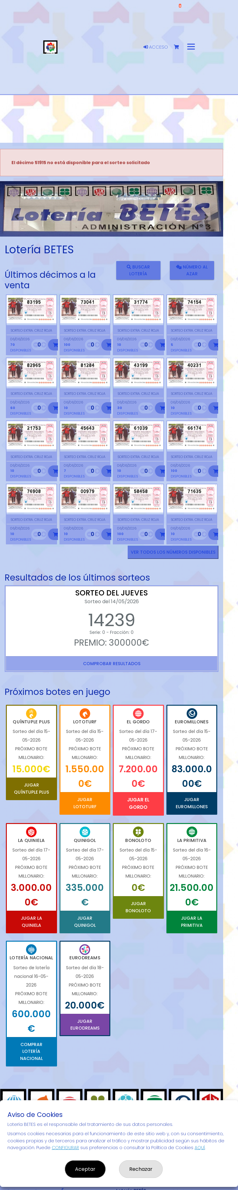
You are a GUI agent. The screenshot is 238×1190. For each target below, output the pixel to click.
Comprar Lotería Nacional (31, 1051)
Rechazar (140, 1169)
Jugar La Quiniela (31, 921)
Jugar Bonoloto (138, 906)
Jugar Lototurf (84, 802)
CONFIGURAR (65, 1147)
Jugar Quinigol (85, 921)
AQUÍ (200, 1147)
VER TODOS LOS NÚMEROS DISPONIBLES (173, 552)
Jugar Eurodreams (84, 1024)
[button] (16, 217)
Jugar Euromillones (192, 802)
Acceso (155, 47)
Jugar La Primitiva (192, 921)
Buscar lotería (138, 270)
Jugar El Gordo (138, 803)
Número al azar (192, 270)
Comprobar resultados (111, 663)
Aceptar (85, 1169)
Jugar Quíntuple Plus (31, 788)
